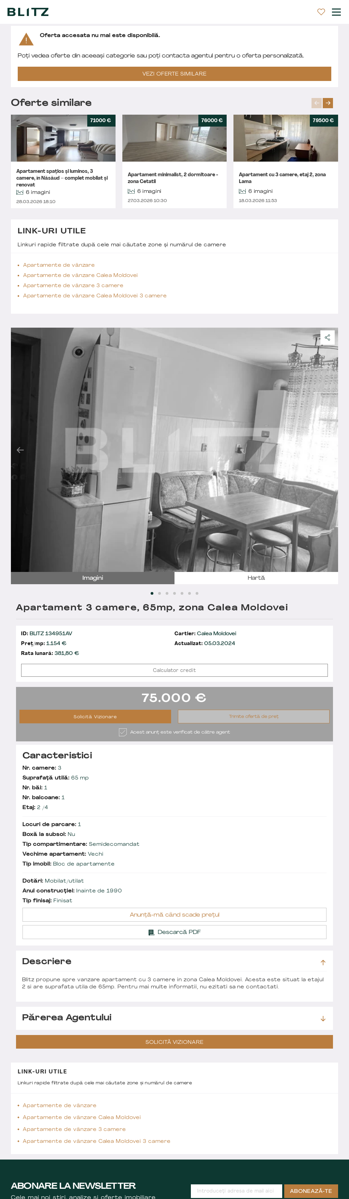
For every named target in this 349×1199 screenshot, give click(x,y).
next (328, 103)
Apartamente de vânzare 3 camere (73, 286)
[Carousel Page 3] (167, 593)
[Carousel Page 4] (174, 593)
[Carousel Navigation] (325, 103)
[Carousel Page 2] (159, 593)
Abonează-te (311, 1191)
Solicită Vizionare (95, 717)
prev (317, 103)
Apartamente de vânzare (59, 265)
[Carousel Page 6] (189, 593)
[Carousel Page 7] (197, 593)
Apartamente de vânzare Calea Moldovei (80, 275)
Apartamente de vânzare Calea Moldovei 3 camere (95, 296)
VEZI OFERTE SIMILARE (174, 74)
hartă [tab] (256, 578)
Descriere (173, 962)
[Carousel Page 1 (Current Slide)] (152, 593)
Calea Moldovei (205, 634)
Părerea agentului (173, 1018)
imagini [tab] (92, 578)
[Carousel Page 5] (182, 593)
